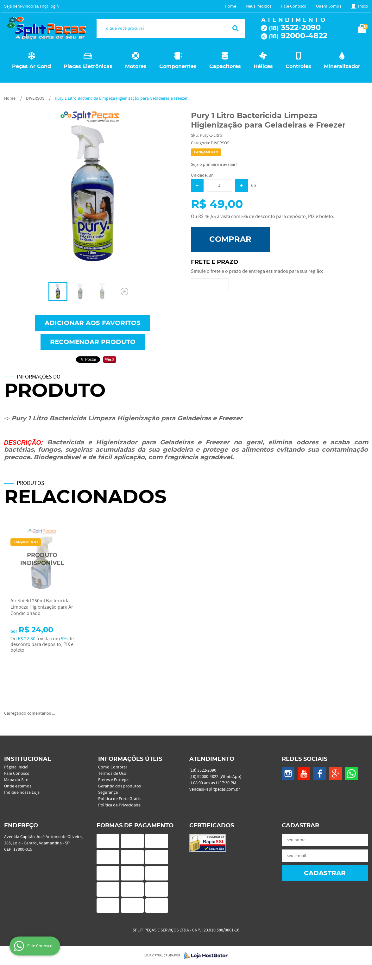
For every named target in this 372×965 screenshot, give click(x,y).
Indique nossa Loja (22, 792)
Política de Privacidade (119, 805)
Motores (136, 66)
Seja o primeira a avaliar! (214, 164)
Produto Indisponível (42, 559)
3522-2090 (295, 28)
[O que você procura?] (235, 28)
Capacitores (225, 66)
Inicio (363, 6)
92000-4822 (298, 36)
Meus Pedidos (259, 6)
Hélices (263, 66)
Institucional (27, 759)
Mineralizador (342, 66)
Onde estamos (17, 786)
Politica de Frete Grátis (119, 799)
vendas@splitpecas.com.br (214, 789)
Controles (298, 66)
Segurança (108, 792)
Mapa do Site (16, 780)
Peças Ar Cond (31, 66)
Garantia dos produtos (119, 786)
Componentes (178, 66)
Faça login (49, 6)
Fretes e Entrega (113, 780)
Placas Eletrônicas (88, 66)
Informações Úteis (130, 759)
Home (230, 6)
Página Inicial (16, 767)
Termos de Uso (112, 773)
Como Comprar (112, 767)
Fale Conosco (293, 6)
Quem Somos (328, 6)
